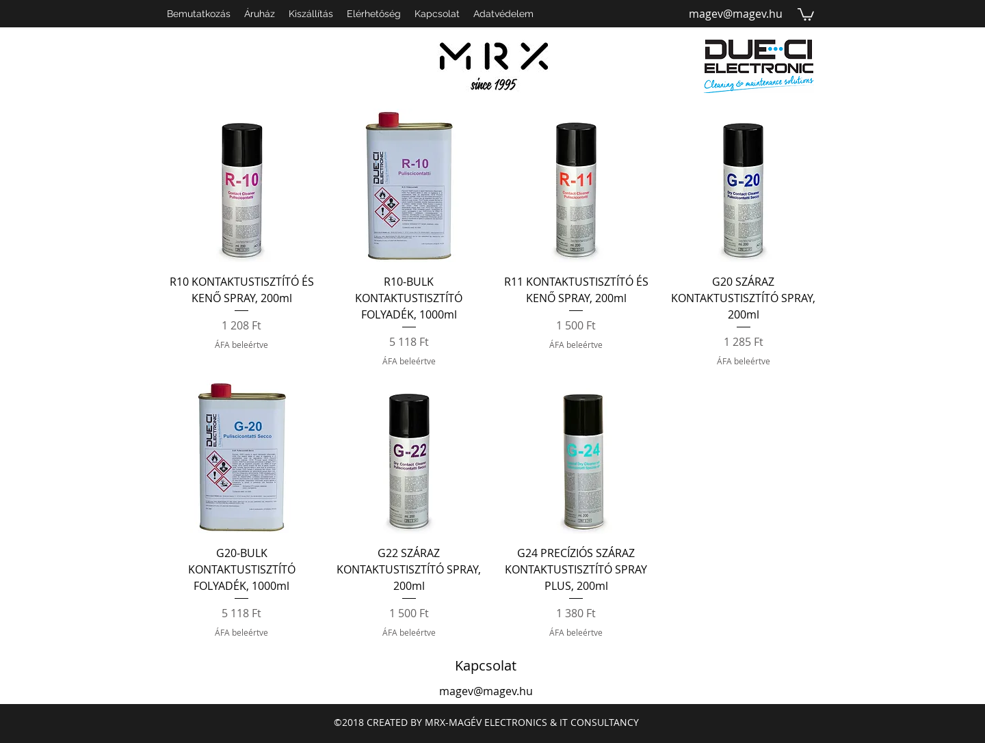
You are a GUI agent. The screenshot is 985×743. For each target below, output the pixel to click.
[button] (806, 14)
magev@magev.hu (736, 13)
